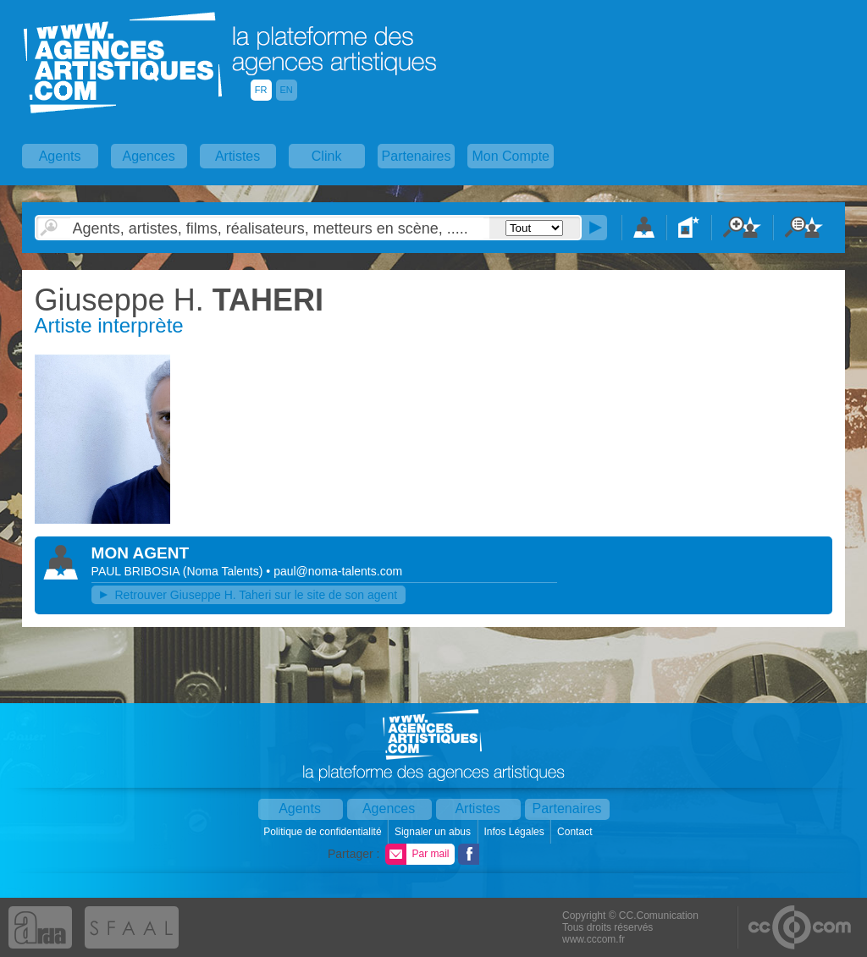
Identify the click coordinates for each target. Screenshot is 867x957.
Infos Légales (515, 832)
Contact (576, 832)
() (225, 571)
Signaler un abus (434, 832)
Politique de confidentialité (323, 832)
